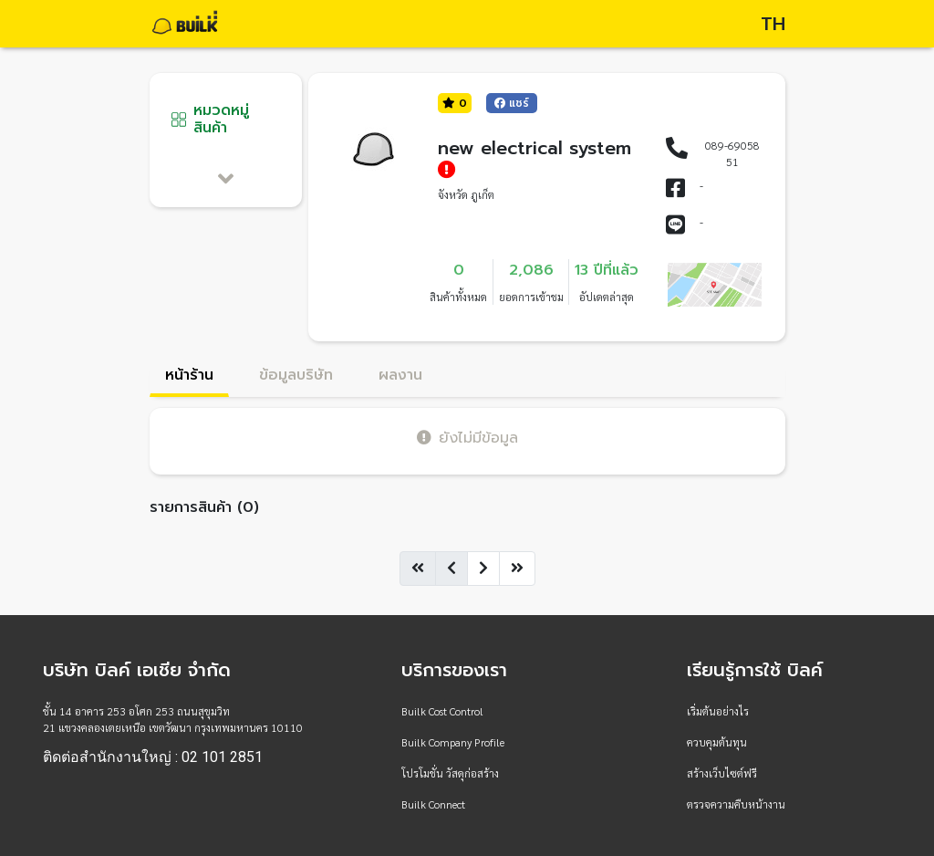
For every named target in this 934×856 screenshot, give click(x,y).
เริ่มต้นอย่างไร (718, 711)
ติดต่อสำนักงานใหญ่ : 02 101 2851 (153, 757)
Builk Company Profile (452, 742)
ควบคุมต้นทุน (717, 742)
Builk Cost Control (442, 711)
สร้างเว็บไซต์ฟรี (722, 773)
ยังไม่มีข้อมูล (467, 437)
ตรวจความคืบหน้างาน (736, 804)
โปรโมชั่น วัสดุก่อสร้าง (450, 773)
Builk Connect (433, 804)
